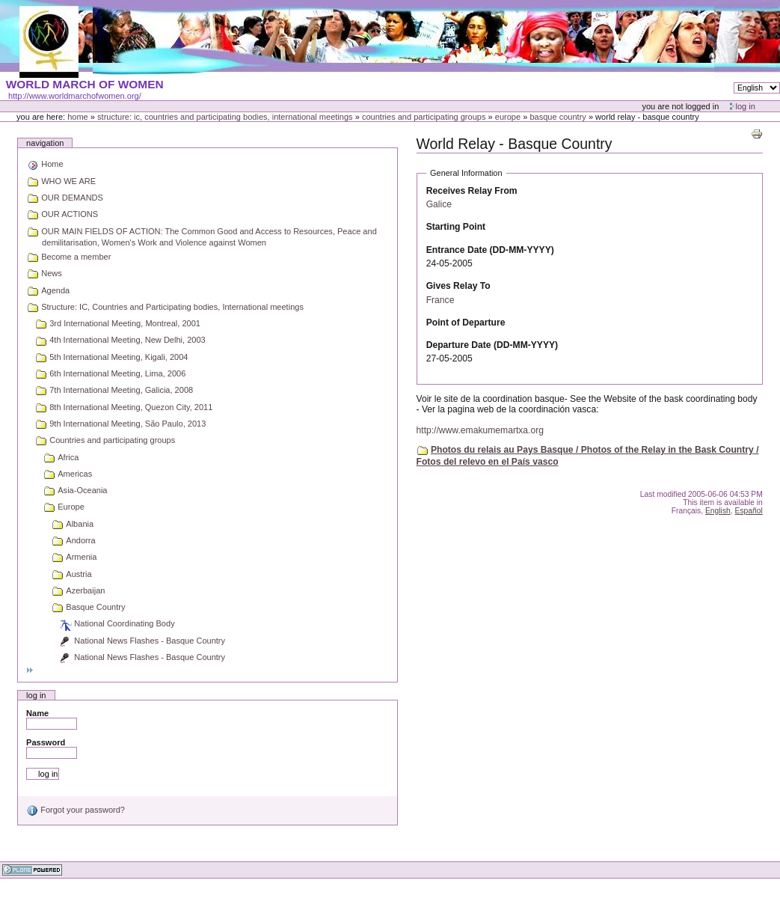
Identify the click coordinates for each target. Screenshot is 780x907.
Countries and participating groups (424, 116)
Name (37, 713)
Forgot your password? (75, 809)
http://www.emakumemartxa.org (480, 430)
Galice (439, 204)
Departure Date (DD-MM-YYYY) (492, 345)
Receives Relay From (472, 191)
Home (77, 116)
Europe (507, 116)
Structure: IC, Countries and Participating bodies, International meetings (225, 116)
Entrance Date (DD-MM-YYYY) (490, 250)
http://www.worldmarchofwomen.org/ (74, 95)
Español (749, 511)
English (718, 511)
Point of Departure (466, 322)
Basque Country (557, 116)
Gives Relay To (458, 286)
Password (45, 742)
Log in (745, 106)
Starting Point (455, 227)
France (440, 300)
